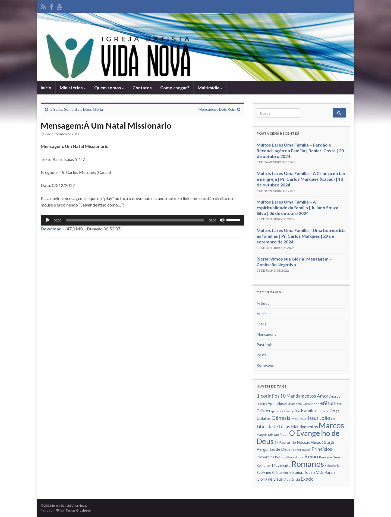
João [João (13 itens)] (324, 418)
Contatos (142, 87)
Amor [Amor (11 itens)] (323, 396)
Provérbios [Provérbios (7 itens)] (265, 457)
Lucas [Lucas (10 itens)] (284, 426)
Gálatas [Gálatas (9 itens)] (264, 418)
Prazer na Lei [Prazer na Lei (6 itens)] (301, 450)
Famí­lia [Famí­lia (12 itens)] (308, 410)
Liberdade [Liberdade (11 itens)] (267, 426)
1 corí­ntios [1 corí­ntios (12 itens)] (268, 396)
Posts (262, 355)
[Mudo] (222, 220)
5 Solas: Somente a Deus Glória (76, 109)
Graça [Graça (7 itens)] (334, 411)
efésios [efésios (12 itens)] (328, 403)
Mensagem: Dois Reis (216, 109)
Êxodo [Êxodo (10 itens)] (307, 479)
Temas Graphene (78, 510)
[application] (142, 220)
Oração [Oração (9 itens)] (329, 442)
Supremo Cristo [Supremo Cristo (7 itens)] (269, 472)
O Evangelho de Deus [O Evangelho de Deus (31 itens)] (298, 437)
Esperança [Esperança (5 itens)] (276, 411)
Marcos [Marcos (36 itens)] (331, 425)
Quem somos (109, 87)
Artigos (263, 303)
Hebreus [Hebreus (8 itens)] (299, 418)
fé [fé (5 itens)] (327, 411)
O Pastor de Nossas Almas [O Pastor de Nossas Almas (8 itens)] (298, 442)
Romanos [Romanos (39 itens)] (307, 463)
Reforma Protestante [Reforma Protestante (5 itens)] (289, 457)
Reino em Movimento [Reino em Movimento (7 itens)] (274, 465)
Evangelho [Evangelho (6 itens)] (292, 411)
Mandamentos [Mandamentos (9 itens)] (304, 426)
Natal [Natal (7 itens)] (284, 434)
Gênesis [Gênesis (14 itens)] (281, 417)
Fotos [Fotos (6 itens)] (321, 411)
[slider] (135, 220)
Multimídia (210, 87)
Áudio (262, 313)
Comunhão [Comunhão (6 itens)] (310, 404)
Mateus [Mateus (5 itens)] (262, 434)
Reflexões (265, 365)
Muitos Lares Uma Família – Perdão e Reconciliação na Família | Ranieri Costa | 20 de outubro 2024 (300, 150)
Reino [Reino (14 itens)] (311, 456)
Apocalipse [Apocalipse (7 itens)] (277, 403)
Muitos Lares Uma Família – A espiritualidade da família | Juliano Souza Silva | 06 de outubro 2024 (297, 207)
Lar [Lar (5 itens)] (333, 418)
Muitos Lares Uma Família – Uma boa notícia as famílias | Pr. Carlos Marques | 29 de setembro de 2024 (301, 236)
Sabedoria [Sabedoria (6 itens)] (332, 466)
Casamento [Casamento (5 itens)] (294, 403)
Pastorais (265, 344)
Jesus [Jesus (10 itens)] (313, 418)
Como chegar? (174, 87)
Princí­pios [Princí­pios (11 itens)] (321, 449)
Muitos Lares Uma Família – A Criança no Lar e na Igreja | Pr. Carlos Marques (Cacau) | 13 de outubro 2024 (301, 179)
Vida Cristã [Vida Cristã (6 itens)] (291, 479)
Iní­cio (46, 87)
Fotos (261, 324)
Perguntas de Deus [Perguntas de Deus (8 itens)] (274, 449)
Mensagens (266, 334)
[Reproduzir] (48, 220)
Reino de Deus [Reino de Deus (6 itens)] (329, 457)
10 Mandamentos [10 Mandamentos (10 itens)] (298, 396)
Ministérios (73, 87)
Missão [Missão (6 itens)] (273, 435)
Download (51, 228)
